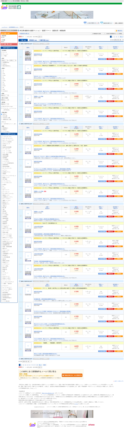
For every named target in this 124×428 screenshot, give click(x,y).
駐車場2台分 (6, 296)
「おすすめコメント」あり (9, 123)
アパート (5, 52)
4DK (4, 89)
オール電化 (5, 266)
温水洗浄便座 (6, 166)
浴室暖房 (5, 157)
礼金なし (5, 64)
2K (3, 77)
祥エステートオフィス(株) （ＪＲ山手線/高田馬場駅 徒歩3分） (49, 324)
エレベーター (6, 230)
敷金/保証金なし (7, 65)
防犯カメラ (5, 202)
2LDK (4, 80)
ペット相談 (5, 220)
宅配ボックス (6, 195)
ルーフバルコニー (7, 287)
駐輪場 (4, 299)
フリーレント (6, 225)
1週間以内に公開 (7, 119)
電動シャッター (7, 200)
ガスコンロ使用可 (7, 142)
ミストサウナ (6, 161)
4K (3, 87)
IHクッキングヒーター (8, 140)
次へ (121, 36)
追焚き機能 (5, 154)
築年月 (115, 48)
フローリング (6, 239)
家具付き (5, 267)
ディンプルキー (7, 198)
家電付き (5, 269)
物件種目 (115, 46)
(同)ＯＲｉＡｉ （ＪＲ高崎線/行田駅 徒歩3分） (45, 76)
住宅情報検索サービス (13, 27)
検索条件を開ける (24, 33)
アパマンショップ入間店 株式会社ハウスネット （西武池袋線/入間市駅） (53, 169)
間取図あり (5, 128)
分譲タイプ (5, 262)
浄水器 (4, 145)
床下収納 (5, 179)
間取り (100, 46)
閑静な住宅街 (6, 260)
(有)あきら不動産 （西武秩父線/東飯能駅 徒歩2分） (47, 219)
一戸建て (5, 55)
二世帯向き (5, 227)
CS (3, 186)
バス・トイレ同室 (7, 152)
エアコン (5, 170)
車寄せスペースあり (8, 237)
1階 (3, 209)
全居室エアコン (7, 172)
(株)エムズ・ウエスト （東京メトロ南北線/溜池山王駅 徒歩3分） (50, 156)
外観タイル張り (7, 278)
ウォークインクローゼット (9, 175)
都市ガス (5, 248)
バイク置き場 (6, 301)
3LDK (4, 85)
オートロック (6, 191)
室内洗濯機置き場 (7, 243)
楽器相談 (5, 221)
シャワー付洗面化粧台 (8, 163)
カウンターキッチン (8, 138)
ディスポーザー (7, 148)
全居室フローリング (8, 241)
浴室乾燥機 (5, 156)
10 (37, 365)
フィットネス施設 (7, 236)
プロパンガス (6, 250)
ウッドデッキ (6, 290)
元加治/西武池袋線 (38, 226)
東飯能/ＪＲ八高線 (38, 96)
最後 (44, 365)
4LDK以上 (5, 91)
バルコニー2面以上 (7, 289)
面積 (100, 48)
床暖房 (4, 173)
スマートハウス (7, 279)
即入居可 (5, 213)
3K (3, 82)
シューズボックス (7, 182)
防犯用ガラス (6, 204)
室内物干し (5, 255)
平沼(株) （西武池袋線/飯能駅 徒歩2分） (44, 261)
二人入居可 (5, 215)
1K (3, 72)
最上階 (4, 207)
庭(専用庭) (5, 292)
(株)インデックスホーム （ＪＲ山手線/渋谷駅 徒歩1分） (48, 103)
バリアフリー (6, 264)
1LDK (4, 75)
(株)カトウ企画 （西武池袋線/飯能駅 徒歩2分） (45, 353)
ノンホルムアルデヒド (8, 281)
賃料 (76, 46)
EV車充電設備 (6, 257)
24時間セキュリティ (8, 197)
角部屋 (4, 211)
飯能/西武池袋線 (38, 69)
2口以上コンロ (6, 143)
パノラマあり (6, 131)
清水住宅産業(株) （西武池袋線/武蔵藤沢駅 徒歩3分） (47, 234)
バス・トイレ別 (7, 150)
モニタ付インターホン (8, 193)
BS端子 (4, 184)
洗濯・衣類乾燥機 (7, 246)
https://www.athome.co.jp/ (48, 393)
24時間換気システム (8, 253)
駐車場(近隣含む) (7, 294)
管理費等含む (6, 62)
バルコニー (5, 285)
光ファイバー (6, 189)
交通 (47, 46)
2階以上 (5, 206)
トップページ (4, 27)
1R (3, 70)
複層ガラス (5, 251)
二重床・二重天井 (7, 283)
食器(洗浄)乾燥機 (7, 147)
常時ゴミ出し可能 (7, 228)
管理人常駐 (5, 232)
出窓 (4, 271)
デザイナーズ (6, 276)
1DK (4, 73)
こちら (76, 403)
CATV (4, 188)
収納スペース (6, 177)
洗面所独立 (5, 164)
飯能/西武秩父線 (38, 54)
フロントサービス (7, 234)
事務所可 (5, 223)
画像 (28, 47)
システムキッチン (7, 136)
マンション (5, 54)
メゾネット (5, 273)
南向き (4, 259)
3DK (4, 84)
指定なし (5, 114)
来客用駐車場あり (7, 297)
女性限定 (5, 216)
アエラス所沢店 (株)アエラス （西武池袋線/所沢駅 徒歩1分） (49, 61)
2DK (4, 78)
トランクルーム (7, 181)
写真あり (5, 129)
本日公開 (5, 116)
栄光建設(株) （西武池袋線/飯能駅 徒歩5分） (45, 299)
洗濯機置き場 (6, 245)
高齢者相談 (5, 218)
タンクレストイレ (7, 168)
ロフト (4, 274)
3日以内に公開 (6, 117)
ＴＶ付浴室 (5, 159)
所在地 (47, 48)
